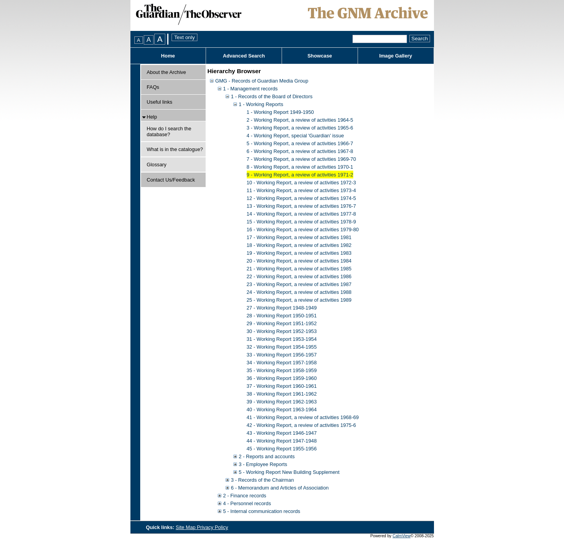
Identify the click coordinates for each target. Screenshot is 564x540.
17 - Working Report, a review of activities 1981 (299, 237)
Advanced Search (244, 56)
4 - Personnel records (247, 503)
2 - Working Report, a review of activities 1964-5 (300, 120)
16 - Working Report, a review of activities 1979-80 (303, 229)
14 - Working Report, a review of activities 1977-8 (301, 214)
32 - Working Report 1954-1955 (282, 347)
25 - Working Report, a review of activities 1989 (299, 300)
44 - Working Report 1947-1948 (282, 441)
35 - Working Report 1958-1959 (282, 370)
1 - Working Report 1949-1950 (280, 112)
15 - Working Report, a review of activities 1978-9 (301, 222)
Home (168, 56)
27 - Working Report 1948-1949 (282, 308)
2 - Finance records (244, 496)
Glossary (157, 164)
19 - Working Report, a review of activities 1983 (299, 253)
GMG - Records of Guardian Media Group (262, 81)
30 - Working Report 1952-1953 (282, 331)
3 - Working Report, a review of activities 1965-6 (300, 128)
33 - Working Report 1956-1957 (282, 355)
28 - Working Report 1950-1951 (282, 316)
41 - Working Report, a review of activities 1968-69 (303, 417)
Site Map (186, 527)
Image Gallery (395, 56)
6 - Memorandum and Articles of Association (280, 488)
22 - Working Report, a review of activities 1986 (299, 276)
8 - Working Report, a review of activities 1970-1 (300, 167)
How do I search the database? (169, 131)
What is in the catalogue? (175, 149)
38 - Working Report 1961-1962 (282, 394)
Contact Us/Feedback (171, 180)
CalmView (401, 536)
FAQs (153, 87)
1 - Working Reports (261, 104)
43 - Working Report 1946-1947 (282, 433)
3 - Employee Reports (263, 464)
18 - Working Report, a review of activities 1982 (299, 245)
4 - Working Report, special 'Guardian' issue (295, 136)
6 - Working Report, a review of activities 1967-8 (300, 151)
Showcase (319, 56)
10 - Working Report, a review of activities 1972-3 (301, 182)
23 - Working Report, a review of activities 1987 (299, 284)
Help (152, 117)
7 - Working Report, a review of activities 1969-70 (301, 159)
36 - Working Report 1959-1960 (282, 378)
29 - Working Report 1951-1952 (282, 323)
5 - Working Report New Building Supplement (289, 472)
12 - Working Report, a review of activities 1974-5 (301, 198)
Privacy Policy (212, 527)
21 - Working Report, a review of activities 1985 (299, 269)
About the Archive (166, 72)
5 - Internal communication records (261, 511)
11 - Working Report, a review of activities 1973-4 (301, 190)
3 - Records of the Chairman (262, 480)
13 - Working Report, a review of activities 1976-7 (301, 206)
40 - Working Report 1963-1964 (282, 409)
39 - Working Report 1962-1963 (282, 402)
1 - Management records (250, 89)
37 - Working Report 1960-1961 (282, 386)
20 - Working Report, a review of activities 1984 (299, 261)
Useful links (159, 102)
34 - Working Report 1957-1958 (282, 362)
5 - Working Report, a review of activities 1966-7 (300, 143)
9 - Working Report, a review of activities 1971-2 (300, 175)
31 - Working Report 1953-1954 (282, 339)
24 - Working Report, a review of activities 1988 (299, 292)
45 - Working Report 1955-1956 (282, 449)
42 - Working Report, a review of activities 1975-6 (301, 425)
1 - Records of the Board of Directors (272, 96)
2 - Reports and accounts (267, 456)
